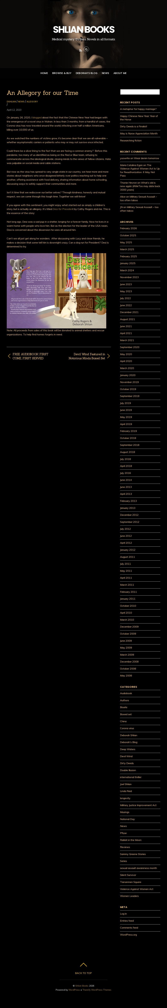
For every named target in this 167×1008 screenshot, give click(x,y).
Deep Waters (127, 749)
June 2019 (126, 410)
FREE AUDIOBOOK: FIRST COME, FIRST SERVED (30, 356)
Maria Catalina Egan (131, 165)
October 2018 (128, 438)
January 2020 (127, 375)
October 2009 (128, 633)
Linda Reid (126, 791)
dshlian (11, 101)
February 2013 (128, 500)
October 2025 (128, 235)
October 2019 (128, 389)
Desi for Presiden (63, 209)
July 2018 (125, 459)
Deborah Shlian (128, 735)
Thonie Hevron (128, 182)
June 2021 (126, 326)
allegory (32, 101)
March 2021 (127, 340)
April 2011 (126, 577)
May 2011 (126, 570)
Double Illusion (128, 770)
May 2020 (126, 354)
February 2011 (128, 591)
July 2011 (125, 563)
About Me (120, 73)
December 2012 (129, 514)
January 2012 (127, 549)
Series (123, 861)
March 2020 (127, 368)
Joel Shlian (126, 784)
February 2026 (128, 228)
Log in (123, 913)
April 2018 (126, 465)
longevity (125, 798)
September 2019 (129, 396)
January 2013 (127, 507)
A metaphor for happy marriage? (138, 109)
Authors (124, 700)
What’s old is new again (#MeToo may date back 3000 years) (140, 186)
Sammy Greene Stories (133, 854)
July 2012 (125, 528)
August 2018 (127, 452)
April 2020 (126, 361)
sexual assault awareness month (138, 868)
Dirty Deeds (127, 763)
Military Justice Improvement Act (138, 805)
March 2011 (127, 584)
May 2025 (126, 242)
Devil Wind (126, 756)
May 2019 (126, 417)
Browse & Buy (61, 73)
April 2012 (126, 542)
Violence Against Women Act (136, 889)
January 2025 (127, 263)
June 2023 (126, 284)
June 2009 (126, 640)
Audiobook (126, 693)
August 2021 (127, 319)
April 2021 (126, 333)
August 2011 (127, 556)
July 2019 (125, 403)
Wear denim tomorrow (146, 158)
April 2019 (126, 424)
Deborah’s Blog (86, 73)
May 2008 (126, 675)
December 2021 (129, 312)
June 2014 (126, 479)
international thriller (130, 777)
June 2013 (126, 486)
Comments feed (129, 927)
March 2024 (127, 270)
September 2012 (129, 521)
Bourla (123, 707)
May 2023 (126, 291)
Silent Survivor (128, 874)
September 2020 (129, 347)
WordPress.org (128, 934)
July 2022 (125, 298)
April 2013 (126, 493)
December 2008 (129, 661)
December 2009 (129, 626)
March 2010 (127, 619)
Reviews (125, 847)
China (123, 721)
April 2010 (126, 612)
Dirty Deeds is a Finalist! (133, 126)
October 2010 (128, 605)
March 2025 (127, 249)
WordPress (74, 989)
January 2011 (127, 598)
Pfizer (123, 833)
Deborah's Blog (128, 742)
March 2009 (127, 654)
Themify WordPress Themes (96, 989)
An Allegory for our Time (42, 93)
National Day (127, 819)
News (105, 73)
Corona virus (127, 728)
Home (44, 73)
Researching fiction (131, 140)
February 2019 (128, 431)
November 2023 (129, 277)
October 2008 (128, 668)
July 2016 (125, 473)
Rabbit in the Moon (130, 840)
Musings (124, 812)
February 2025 (128, 256)
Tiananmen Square (130, 882)
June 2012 (126, 535)
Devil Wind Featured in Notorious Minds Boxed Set (83, 356)
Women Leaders (129, 895)
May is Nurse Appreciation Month (139, 133)
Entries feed (127, 920)
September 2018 (129, 444)
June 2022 (126, 305)
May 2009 (126, 647)
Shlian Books (82, 985)
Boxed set (126, 714)
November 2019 (129, 382)
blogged (37, 117)
